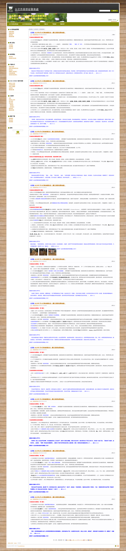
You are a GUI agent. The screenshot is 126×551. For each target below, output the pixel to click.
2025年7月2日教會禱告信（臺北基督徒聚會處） (50, 399)
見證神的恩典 (12, 84)
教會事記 (11, 34)
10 (82, 540)
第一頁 (68, 540)
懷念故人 (11, 69)
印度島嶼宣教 (12, 73)
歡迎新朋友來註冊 (114, 21)
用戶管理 (11, 101)
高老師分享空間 (12, 58)
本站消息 (11, 102)
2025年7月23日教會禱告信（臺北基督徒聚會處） (50, 259)
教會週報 (11, 121)
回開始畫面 (11, 31)
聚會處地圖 (11, 36)
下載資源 (54, 24)
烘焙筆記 (11, 56)
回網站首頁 (11, 33)
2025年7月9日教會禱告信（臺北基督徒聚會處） (50, 347)
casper (31, 34)
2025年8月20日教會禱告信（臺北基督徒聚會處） (50, 32)
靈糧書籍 (11, 118)
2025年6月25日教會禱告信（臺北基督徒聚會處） (50, 451)
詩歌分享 (11, 48)
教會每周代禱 (35, 34)
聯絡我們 (62, 24)
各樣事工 (11, 88)
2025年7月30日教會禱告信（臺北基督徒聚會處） (50, 185)
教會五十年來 (12, 83)
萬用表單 (11, 108)
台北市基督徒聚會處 (27, 9)
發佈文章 (11, 104)
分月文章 (11, 105)
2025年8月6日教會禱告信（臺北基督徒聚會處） (50, 131)
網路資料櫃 (11, 110)
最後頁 (90, 540)
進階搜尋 (18, 133)
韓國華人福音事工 (13, 71)
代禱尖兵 (46, 24)
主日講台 (11, 44)
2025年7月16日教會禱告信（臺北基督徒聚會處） (50, 303)
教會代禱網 (11, 66)
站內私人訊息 (12, 99)
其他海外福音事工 (13, 74)
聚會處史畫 (11, 89)
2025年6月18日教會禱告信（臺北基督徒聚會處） (50, 497)
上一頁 (72, 540)
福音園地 (38, 24)
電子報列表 (12, 106)
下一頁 (86, 540)
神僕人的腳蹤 (12, 86)
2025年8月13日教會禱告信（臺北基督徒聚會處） (50, 81)
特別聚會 (11, 46)
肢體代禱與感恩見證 (13, 68)
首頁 (10, 98)
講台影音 (11, 120)
